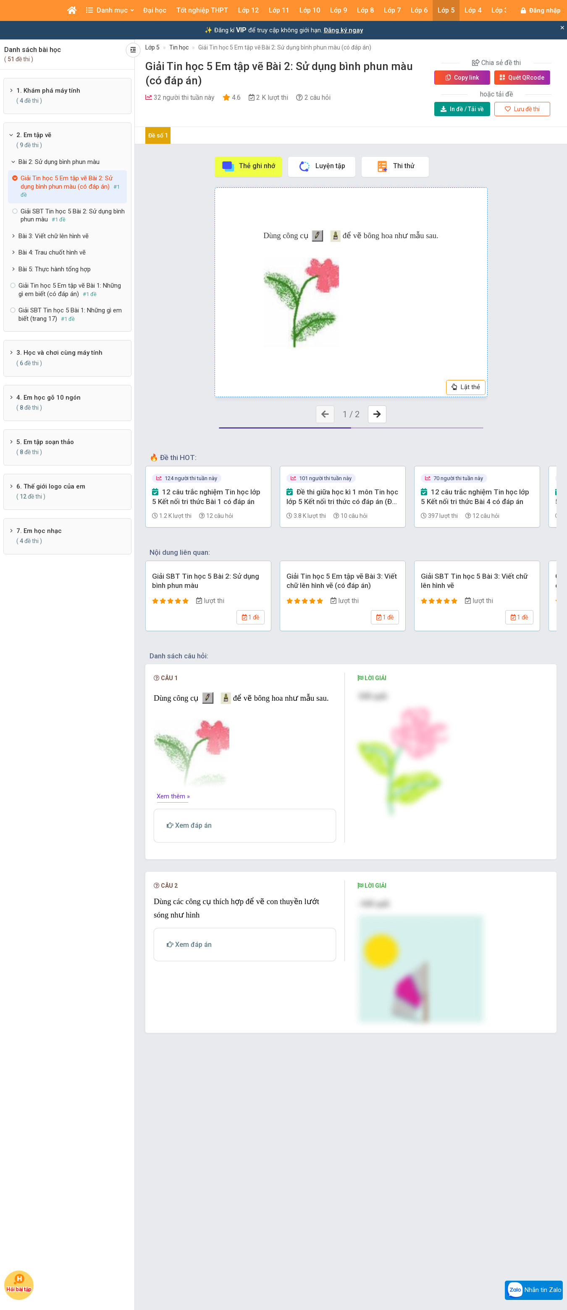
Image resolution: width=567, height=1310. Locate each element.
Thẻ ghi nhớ (248, 166)
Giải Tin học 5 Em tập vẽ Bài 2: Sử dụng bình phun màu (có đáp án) (284, 47)
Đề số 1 (158, 135)
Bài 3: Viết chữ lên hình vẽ (53, 236)
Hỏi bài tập (19, 1283)
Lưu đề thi (522, 109)
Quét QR (522, 77)
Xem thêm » (173, 796)
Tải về (462, 109)
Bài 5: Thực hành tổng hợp (54, 269)
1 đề (250, 617)
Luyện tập (321, 166)
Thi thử (395, 166)
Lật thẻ (466, 387)
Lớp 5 (152, 47)
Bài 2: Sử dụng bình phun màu (59, 162)
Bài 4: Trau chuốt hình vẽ (52, 252)
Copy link (462, 77)
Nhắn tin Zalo (534, 1290)
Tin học (179, 47)
